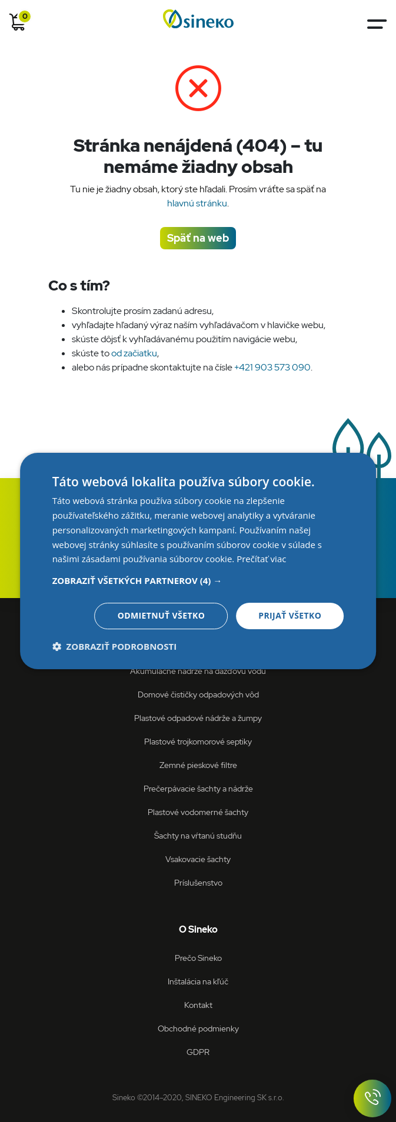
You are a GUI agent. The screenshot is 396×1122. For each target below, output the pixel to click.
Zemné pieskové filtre (198, 764)
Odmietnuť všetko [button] (161, 615)
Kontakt (198, 1004)
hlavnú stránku (197, 203)
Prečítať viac (261, 559)
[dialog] (198, 561)
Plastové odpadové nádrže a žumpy (198, 717)
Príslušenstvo (198, 882)
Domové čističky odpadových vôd (198, 694)
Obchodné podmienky (198, 1028)
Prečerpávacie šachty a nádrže (198, 788)
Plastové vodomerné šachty (198, 811)
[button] (198, 580)
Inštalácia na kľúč (198, 981)
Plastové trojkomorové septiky (198, 741)
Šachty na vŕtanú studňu (198, 835)
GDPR (198, 1051)
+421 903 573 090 (272, 367)
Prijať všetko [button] (289, 615)
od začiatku (134, 353)
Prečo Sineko (198, 957)
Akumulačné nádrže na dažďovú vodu (198, 670)
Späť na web (198, 238)
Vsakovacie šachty (198, 858)
